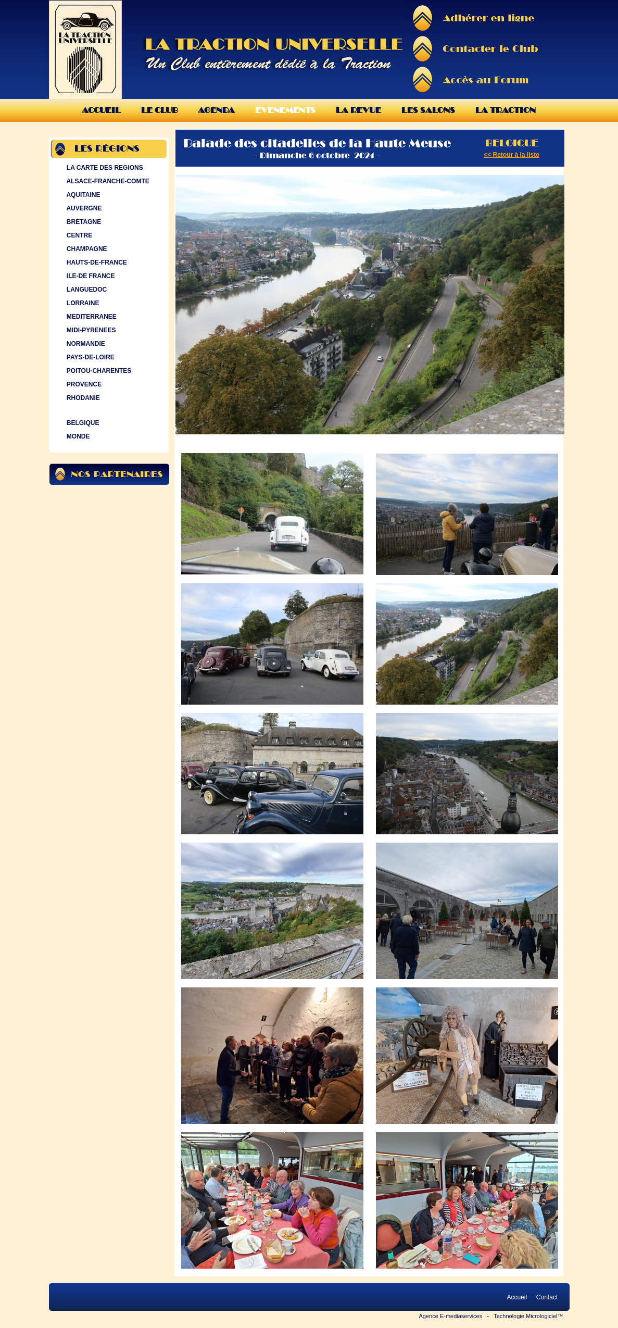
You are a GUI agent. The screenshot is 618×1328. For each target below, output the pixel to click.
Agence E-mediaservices (451, 1316)
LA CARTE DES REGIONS (104, 167)
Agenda (216, 110)
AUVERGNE (83, 208)
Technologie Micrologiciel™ (528, 1316)
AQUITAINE (82, 194)
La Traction (505, 110)
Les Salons (428, 110)
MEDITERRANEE (91, 316)
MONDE (77, 436)
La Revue (358, 110)
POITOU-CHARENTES (98, 370)
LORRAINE (82, 303)
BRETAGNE (83, 221)
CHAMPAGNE (86, 249)
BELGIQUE (82, 423)
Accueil (101, 110)
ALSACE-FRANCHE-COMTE (107, 181)
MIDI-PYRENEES (90, 330)
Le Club (159, 110)
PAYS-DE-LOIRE (90, 357)
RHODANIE (82, 398)
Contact (546, 1297)
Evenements (285, 110)
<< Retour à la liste (511, 154)
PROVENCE (83, 384)
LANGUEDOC (86, 289)
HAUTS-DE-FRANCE (96, 262)
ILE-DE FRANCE (90, 276)
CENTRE (79, 235)
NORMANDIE (85, 343)
